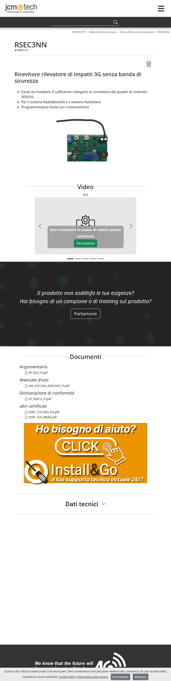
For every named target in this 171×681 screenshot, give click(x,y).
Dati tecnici (81, 504)
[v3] (93, 258)
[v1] (78, 258)
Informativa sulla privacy (92, 677)
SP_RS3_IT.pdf (36, 373)
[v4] (101, 258)
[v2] (85, 258)
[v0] (70, 258)
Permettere (85, 243)
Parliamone (85, 313)
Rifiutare (140, 677)
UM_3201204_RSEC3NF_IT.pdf (47, 386)
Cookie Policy (67, 677)
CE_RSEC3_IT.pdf (38, 399)
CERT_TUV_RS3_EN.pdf (42, 412)
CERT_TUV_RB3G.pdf (41, 417)
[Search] (85, 22)
